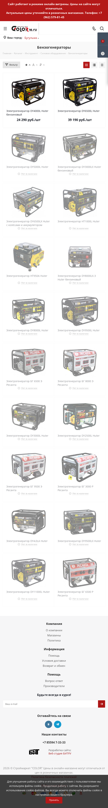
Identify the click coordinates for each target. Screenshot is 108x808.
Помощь (54, 655)
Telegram (57, 724)
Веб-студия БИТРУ (60, 753)
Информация (54, 649)
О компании (54, 630)
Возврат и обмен (54, 666)
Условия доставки (54, 660)
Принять (54, 800)
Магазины (54, 635)
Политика (54, 640)
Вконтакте (48, 724)
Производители (54, 686)
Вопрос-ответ (54, 681)
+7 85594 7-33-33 (54, 742)
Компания (54, 624)
